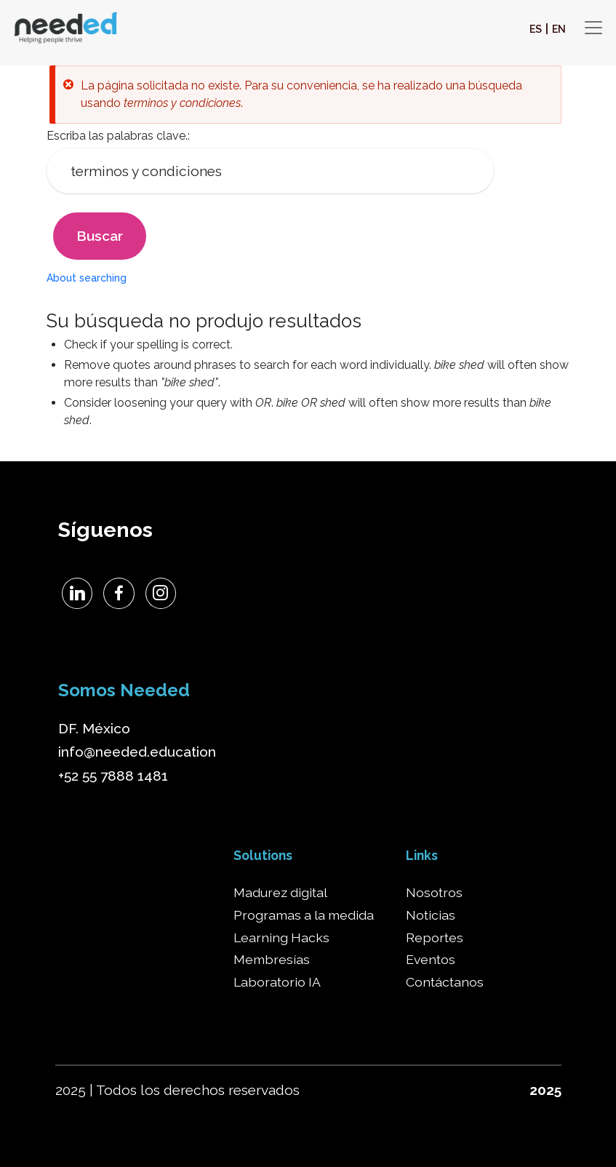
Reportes (434, 937)
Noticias (430, 915)
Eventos (430, 959)
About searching (87, 278)
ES (535, 29)
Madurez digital (280, 892)
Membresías (271, 959)
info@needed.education (137, 752)
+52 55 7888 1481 (113, 776)
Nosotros (434, 892)
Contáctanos (445, 982)
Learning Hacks (281, 937)
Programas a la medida (303, 915)
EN (559, 29)
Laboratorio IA (277, 982)
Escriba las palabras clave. (117, 136)
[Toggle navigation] (593, 28)
